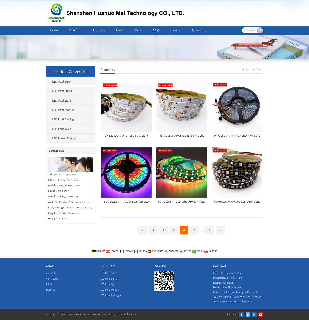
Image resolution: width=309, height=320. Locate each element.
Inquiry (175, 30)
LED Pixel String (62, 91)
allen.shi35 (64, 191)
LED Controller (61, 129)
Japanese (171, 251)
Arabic (198, 251)
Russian (210, 251)
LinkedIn (254, 314)
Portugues (155, 251)
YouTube (260, 314)
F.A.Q (156, 30)
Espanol (113, 251)
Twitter (248, 314)
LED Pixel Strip (61, 81)
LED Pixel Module (63, 110)
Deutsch (99, 251)
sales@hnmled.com (68, 196)
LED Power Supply (63, 138)
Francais (127, 251)
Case (138, 30)
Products (99, 30)
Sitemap (50, 289)
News (120, 30)
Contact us (198, 30)
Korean (185, 251)
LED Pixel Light (61, 100)
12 (209, 230)
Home (54, 30)
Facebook (241, 314)
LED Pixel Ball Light (64, 119)
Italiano (140, 251)
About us (75, 30)
